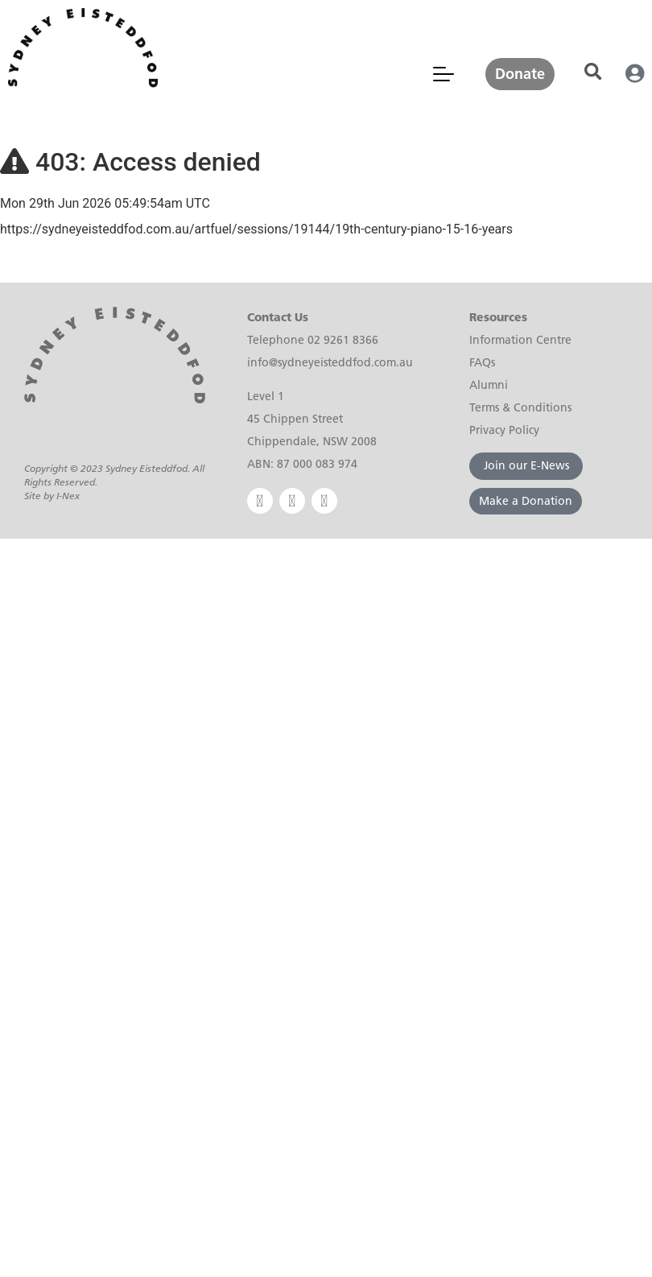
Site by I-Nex (52, 496)
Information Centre (520, 340)
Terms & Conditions (520, 407)
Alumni (488, 385)
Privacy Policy (504, 430)
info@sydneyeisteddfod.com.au (330, 362)
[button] (593, 72)
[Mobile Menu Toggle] (443, 74)
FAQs (482, 362)
